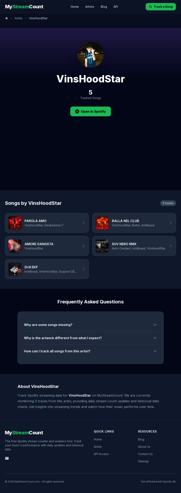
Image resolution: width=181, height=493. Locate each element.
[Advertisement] (90, 159)
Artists (89, 6)
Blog (104, 6)
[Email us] (7, 458)
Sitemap (143, 461)
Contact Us (145, 454)
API (116, 6)
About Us (144, 446)
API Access (101, 454)
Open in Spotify (90, 111)
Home (75, 6)
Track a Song (161, 6)
